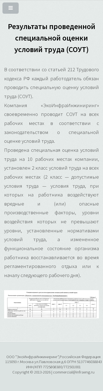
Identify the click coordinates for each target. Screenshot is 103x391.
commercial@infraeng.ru (73, 372)
